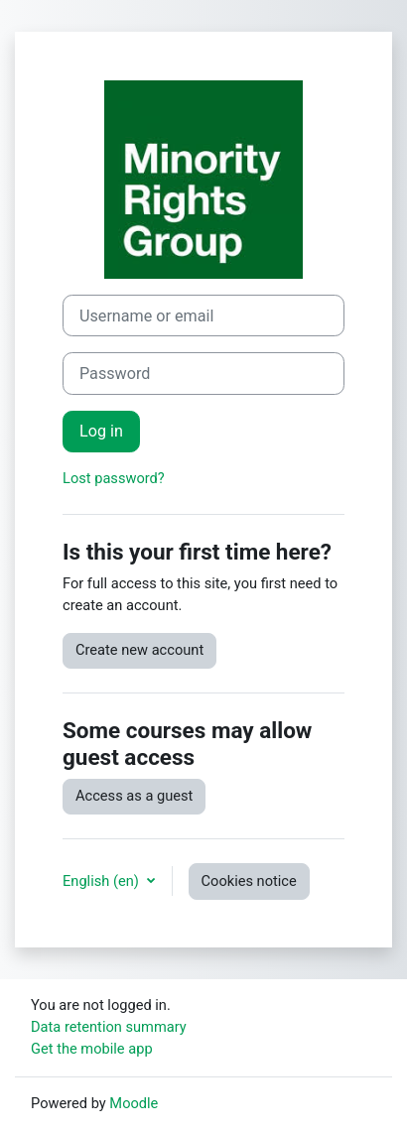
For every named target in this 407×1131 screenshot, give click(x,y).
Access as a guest (134, 796)
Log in (101, 431)
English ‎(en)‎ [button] (103, 881)
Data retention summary (109, 1027)
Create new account (139, 650)
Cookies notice (249, 881)
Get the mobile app (92, 1049)
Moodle (133, 1103)
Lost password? (114, 478)
